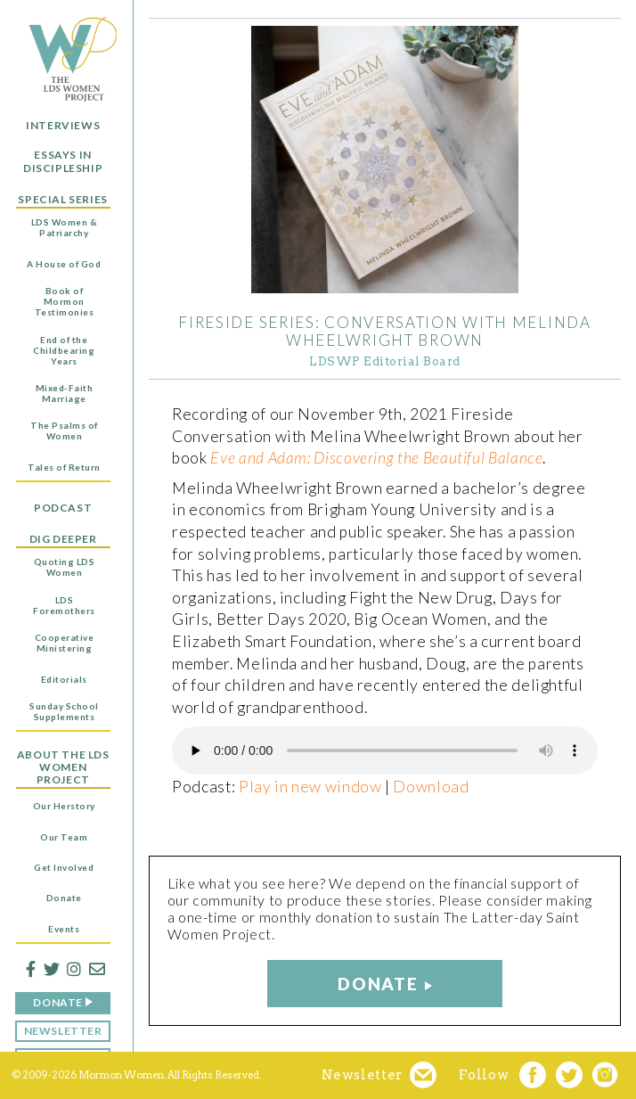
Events (63, 928)
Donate (64, 897)
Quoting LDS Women (64, 567)
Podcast (63, 508)
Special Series (62, 199)
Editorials (64, 679)
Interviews (63, 125)
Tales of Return (64, 467)
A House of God (64, 263)
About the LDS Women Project (63, 768)
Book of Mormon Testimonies (64, 301)
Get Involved (64, 867)
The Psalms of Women (64, 430)
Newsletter (63, 1030)
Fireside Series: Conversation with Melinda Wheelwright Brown (384, 331)
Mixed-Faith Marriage (65, 393)
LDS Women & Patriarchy (64, 227)
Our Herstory (64, 805)
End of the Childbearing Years (63, 350)
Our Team (63, 837)
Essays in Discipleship (62, 161)
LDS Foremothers (64, 605)
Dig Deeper (63, 539)
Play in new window (310, 786)
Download (431, 786)
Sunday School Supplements (64, 711)
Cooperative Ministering (64, 642)
